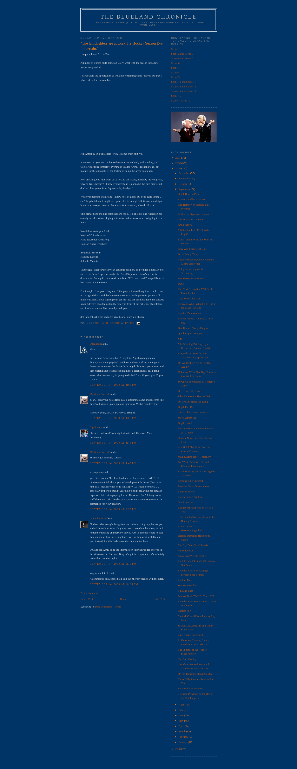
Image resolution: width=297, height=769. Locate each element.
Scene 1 (175, 49)
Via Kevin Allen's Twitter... (192, 199)
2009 (178, 168)
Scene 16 (176, 95)
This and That (185, 590)
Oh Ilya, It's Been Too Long (193, 401)
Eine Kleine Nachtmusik (191, 634)
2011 (178, 157)
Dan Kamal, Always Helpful (193, 328)
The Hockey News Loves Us (193, 412)
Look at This (184, 580)
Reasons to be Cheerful (190, 480)
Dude (181, 283)
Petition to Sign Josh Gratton (193, 214)
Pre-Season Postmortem (191, 278)
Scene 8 (175, 72)
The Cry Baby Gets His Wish (193, 545)
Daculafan (95, 343)
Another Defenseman (189, 313)
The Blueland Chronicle (149, 17)
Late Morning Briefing (190, 496)
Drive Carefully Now (189, 390)
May (181, 720)
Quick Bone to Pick (188, 193)
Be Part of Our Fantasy (190, 688)
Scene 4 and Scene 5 (182, 58)
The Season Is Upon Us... (191, 219)
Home (123, 599)
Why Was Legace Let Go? (192, 248)
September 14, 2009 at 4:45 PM (113, 463)
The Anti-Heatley (187, 659)
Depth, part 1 (185, 423)
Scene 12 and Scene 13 (183, 86)
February (184, 736)
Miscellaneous (185, 550)
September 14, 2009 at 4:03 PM (113, 384)
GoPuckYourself (98, 518)
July (181, 709)
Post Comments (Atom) (108, 606)
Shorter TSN (184, 610)
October (183, 183)
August (183, 704)
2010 (178, 163)
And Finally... (185, 224)
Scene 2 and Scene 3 (182, 53)
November (185, 178)
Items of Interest (186, 491)
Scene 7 (175, 67)
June (181, 715)
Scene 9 (175, 77)
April (182, 726)
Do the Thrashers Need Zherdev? (195, 673)
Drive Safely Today (188, 254)
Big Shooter (96, 427)
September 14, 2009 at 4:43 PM (113, 442)
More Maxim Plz (187, 417)
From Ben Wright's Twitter (192, 555)
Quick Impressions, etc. (190, 333)
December (184, 173)
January (183, 742)
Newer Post (86, 599)
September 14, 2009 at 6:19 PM (113, 563)
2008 (178, 748)
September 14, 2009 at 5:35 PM (113, 509)
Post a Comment (89, 593)
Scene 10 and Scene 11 (183, 81)
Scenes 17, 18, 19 (180, 100)
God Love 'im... (186, 502)
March (182, 731)
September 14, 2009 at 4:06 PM (113, 417)
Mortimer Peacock (100, 394)
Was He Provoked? (188, 585)
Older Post (159, 599)
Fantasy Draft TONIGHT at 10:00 (196, 596)
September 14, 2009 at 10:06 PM (114, 584)
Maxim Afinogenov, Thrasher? (194, 456)
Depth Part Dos (186, 407)
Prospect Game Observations (193, 486)
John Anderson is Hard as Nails (195, 396)
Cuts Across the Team (189, 298)
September (185, 189)
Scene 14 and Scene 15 (183, 91)
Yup (180, 338)
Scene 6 (175, 63)
